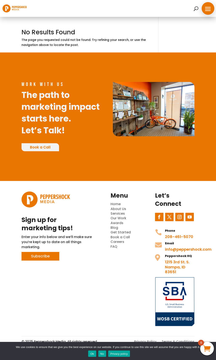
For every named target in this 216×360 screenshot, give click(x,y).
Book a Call (40, 147)
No (102, 353)
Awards (117, 223)
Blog (114, 227)
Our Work (118, 218)
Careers (117, 241)
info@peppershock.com (188, 249)
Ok (92, 353)
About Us (118, 208)
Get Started (121, 232)
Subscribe (40, 256)
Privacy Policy (145, 341)
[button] (208, 8)
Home (116, 204)
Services (118, 213)
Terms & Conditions (178, 341)
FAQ (114, 246)
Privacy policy (119, 353)
